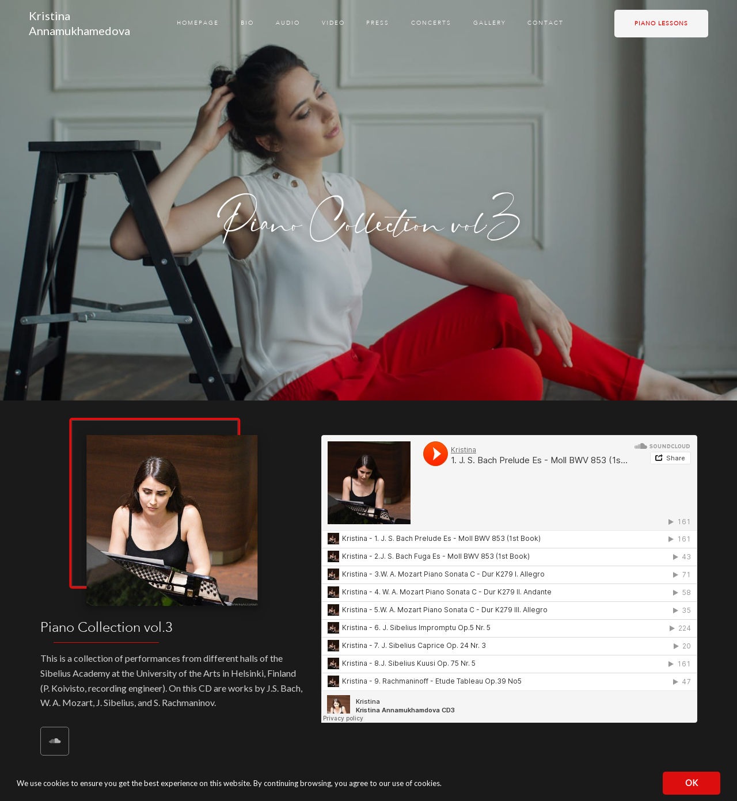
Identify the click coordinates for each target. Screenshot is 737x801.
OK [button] (691, 783)
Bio (247, 23)
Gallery (489, 23)
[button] (444, 784)
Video (333, 23)
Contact (545, 23)
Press (377, 23)
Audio (288, 23)
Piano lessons (661, 23)
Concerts (431, 23)
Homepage (198, 23)
